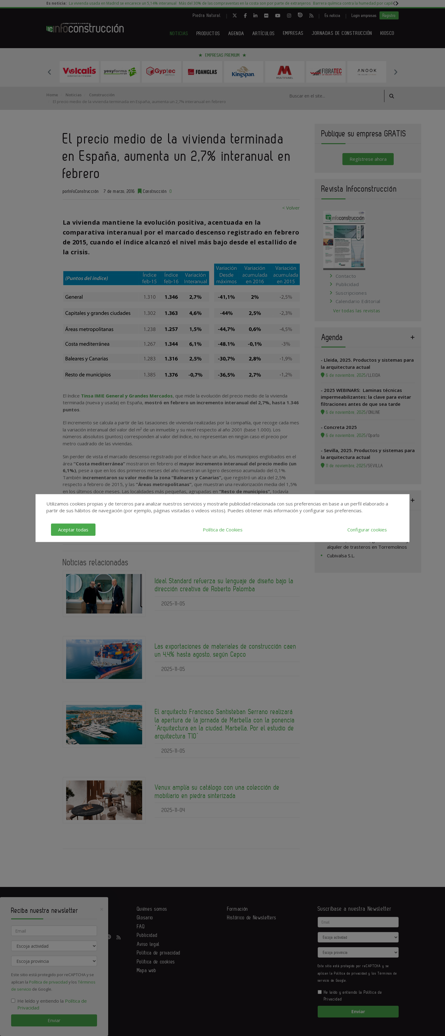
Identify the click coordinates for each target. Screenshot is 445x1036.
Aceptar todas (73, 529)
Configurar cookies (367, 529)
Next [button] (395, 72)
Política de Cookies (223, 529)
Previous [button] (49, 72)
